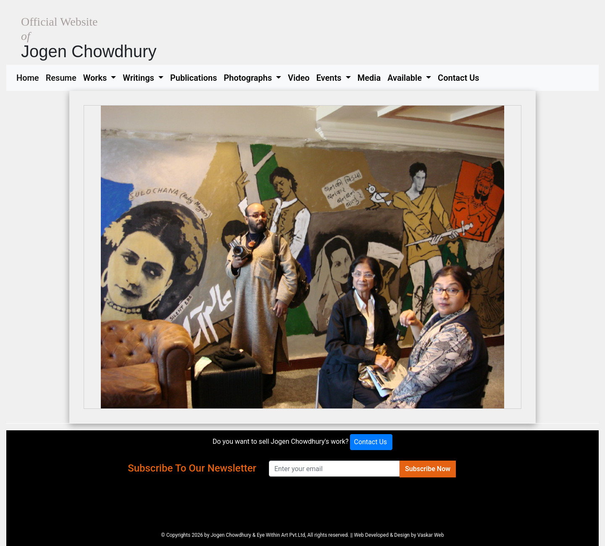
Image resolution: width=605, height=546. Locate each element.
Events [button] (330, 78)
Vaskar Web (430, 535)
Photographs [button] (249, 78)
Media (369, 78)
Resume (63, 77)
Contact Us (458, 78)
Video (299, 78)
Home (29, 77)
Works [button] (96, 78)
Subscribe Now (427, 469)
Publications (193, 78)
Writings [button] (139, 78)
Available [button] (405, 78)
